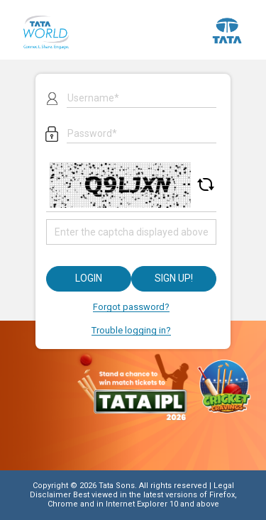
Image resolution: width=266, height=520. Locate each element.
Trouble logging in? (131, 330)
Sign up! (174, 278)
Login (88, 278)
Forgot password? (131, 307)
